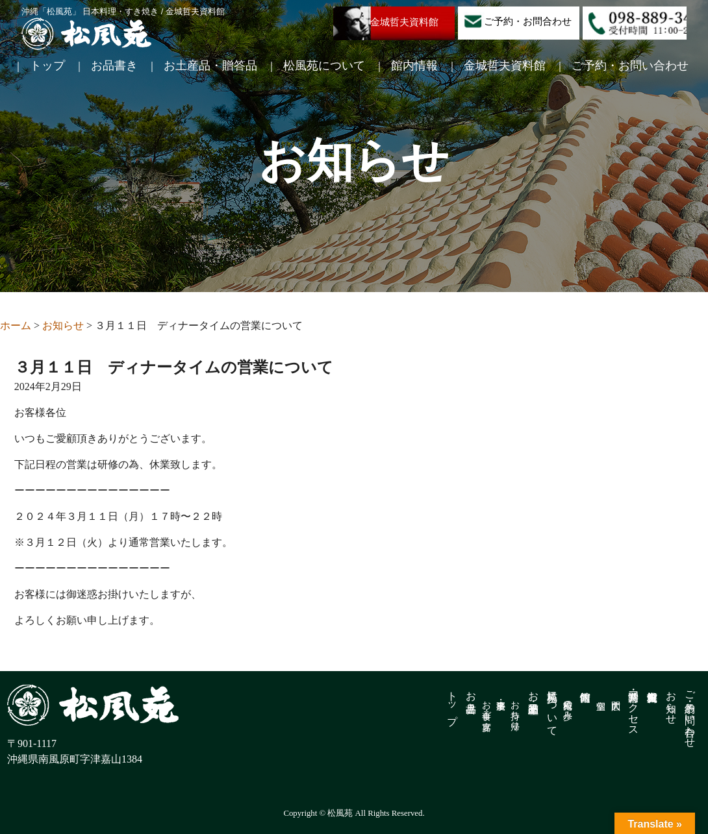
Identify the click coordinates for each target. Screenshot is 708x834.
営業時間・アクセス (633, 707)
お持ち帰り (515, 710)
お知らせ (671, 701)
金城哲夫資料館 (404, 21)
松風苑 (86, 34)
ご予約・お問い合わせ (630, 65)
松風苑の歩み (567, 704)
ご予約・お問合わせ (528, 21)
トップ (47, 65)
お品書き (114, 65)
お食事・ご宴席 (486, 704)
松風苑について (324, 65)
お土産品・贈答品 (210, 65)
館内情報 (414, 65)
